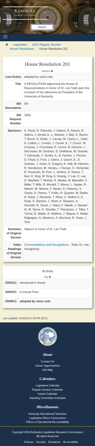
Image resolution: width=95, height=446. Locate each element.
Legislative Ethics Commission (47, 418)
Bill (26, 103)
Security (41, 442)
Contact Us (47, 361)
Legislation (20, 44)
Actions (47, 71)
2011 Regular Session (46, 44)
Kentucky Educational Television (48, 413)
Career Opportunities (47, 365)
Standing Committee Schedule (47, 398)
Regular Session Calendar (47, 389)
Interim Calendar (47, 393)
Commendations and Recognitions (46, 244)
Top (47, 277)
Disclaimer (54, 442)
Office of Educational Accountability (47, 422)
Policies (28, 442)
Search (42, 27)
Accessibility (70, 442)
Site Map (47, 369)
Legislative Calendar (48, 385)
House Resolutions (22, 48)
